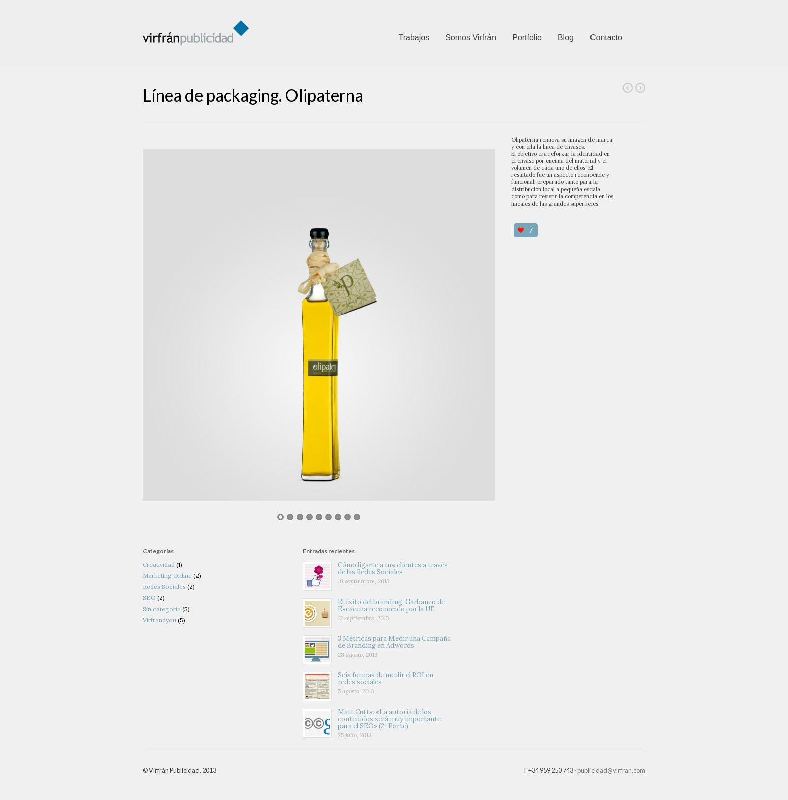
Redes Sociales (164, 586)
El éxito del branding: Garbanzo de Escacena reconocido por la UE (391, 605)
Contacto (606, 37)
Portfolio (527, 37)
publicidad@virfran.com (611, 770)
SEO (149, 598)
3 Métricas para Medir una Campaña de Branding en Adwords (394, 642)
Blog (566, 37)
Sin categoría (162, 609)
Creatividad (159, 564)
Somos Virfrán (470, 37)
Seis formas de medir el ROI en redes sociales (385, 678)
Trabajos (413, 37)
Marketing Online (167, 575)
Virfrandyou (159, 620)
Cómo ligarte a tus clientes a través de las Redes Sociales (393, 568)
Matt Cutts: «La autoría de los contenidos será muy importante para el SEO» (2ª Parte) (389, 719)
